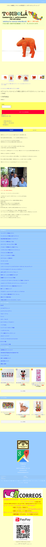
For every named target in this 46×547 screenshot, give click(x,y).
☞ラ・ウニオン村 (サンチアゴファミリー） (24, 83)
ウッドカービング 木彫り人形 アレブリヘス (10, 83)
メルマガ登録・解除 (42, 480)
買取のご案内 (3, 363)
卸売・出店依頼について (6, 358)
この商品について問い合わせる (7, 122)
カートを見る (26, 477)
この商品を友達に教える (6, 121)
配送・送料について (14, 480)
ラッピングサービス (5, 355)
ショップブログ (21, 482)
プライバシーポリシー (35, 480)
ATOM (27, 482)
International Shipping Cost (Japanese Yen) (9, 352)
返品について (3, 114)
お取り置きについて (5, 360)
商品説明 (11, 130)
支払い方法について (7, 480)
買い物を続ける (4, 124)
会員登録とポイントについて (7, 349)
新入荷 (5, 84)
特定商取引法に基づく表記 (6, 116)
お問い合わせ (3, 478)
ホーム (2, 83)
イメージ (34, 130)
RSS (24, 482)
